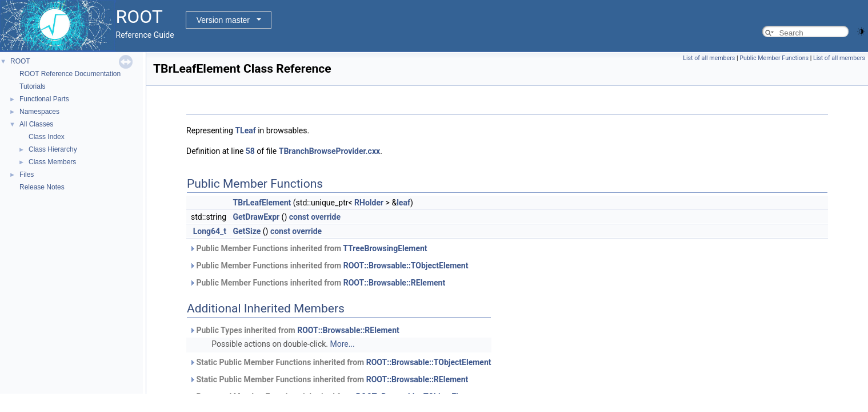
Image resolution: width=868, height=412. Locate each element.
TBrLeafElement (262, 202)
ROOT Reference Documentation (70, 74)
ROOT (20, 61)
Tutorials (32, 86)
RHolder (368, 202)
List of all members (709, 58)
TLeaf (245, 130)
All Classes (36, 124)
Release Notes (42, 187)
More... (342, 343)
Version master (223, 20)
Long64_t (209, 231)
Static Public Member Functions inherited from (340, 362)
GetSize (247, 231)
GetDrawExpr (256, 216)
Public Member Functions (774, 58)
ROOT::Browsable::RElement (394, 282)
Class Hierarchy (53, 149)
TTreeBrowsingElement (385, 248)
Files (26, 175)
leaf (403, 202)
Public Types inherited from (294, 330)
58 (250, 151)
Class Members (52, 162)
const (299, 216)
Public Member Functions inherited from (308, 248)
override (326, 216)
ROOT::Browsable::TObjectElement (406, 265)
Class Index (47, 137)
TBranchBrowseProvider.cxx (329, 151)
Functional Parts (44, 99)
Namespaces (39, 112)
